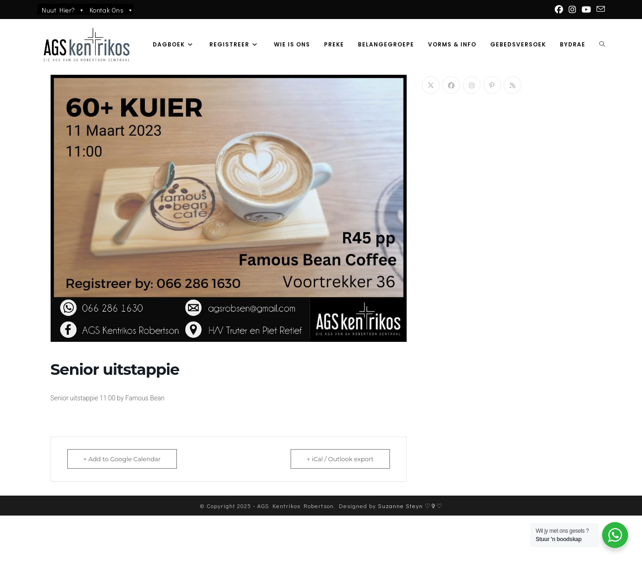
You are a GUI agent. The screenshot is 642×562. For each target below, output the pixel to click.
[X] (431, 85)
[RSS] (512, 85)
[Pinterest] (492, 85)
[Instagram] (471, 85)
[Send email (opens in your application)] (599, 9)
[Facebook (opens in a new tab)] (559, 9)
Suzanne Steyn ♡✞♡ (410, 552)
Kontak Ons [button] (112, 10)
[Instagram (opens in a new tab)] (572, 9)
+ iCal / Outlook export (340, 459)
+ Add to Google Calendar (122, 459)
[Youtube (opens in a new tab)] (586, 9)
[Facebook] (451, 85)
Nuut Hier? (63, 10)
